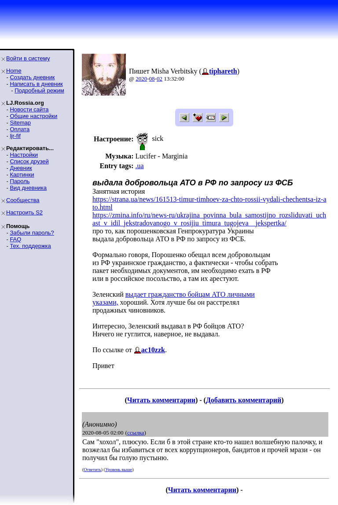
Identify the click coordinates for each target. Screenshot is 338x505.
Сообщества (23, 200)
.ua (139, 166)
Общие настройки (33, 116)
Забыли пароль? (32, 232)
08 (152, 78)
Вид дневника (28, 187)
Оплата (19, 129)
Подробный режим (39, 90)
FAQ (15, 239)
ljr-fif (15, 136)
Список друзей (29, 161)
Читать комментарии (161, 400)
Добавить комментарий (243, 400)
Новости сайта (29, 109)
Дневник (21, 168)
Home (14, 70)
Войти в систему (28, 58)
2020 (141, 78)
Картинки (22, 174)
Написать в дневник (36, 84)
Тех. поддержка (30, 246)
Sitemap (20, 122)
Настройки (24, 154)
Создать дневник (32, 77)
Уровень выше (118, 469)
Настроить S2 (24, 212)
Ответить (92, 469)
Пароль (19, 181)
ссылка (135, 432)
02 (159, 78)
